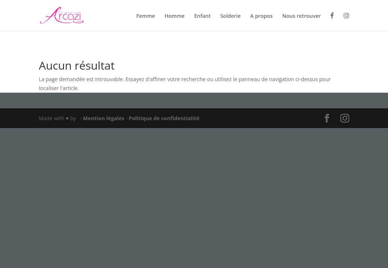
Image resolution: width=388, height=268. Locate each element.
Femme (145, 16)
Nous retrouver (301, 16)
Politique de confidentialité (164, 118)
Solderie (230, 16)
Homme (175, 16)
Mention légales (104, 118)
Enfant (202, 16)
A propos (261, 16)
